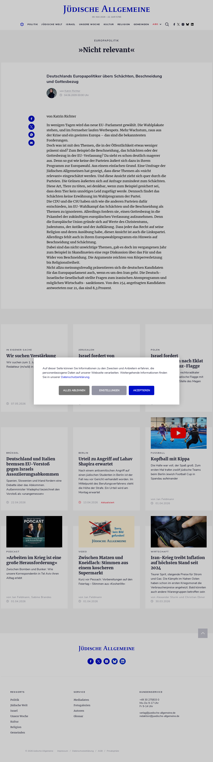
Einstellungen (109, 390)
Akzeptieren (141, 390)
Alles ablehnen (74, 390)
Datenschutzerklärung (75, 377)
